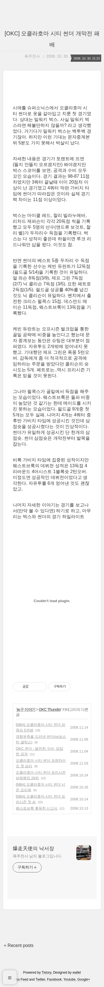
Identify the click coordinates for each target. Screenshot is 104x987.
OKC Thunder (50, 709)
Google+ (83, 979)
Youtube (70, 979)
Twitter (40, 979)
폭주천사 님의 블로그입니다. (37, 856)
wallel (76, 972)
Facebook (54, 979)
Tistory (46, 972)
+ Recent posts (19, 945)
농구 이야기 (25, 709)
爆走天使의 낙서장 (33, 848)
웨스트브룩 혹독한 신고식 (36, 808)
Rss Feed (21, 979)
